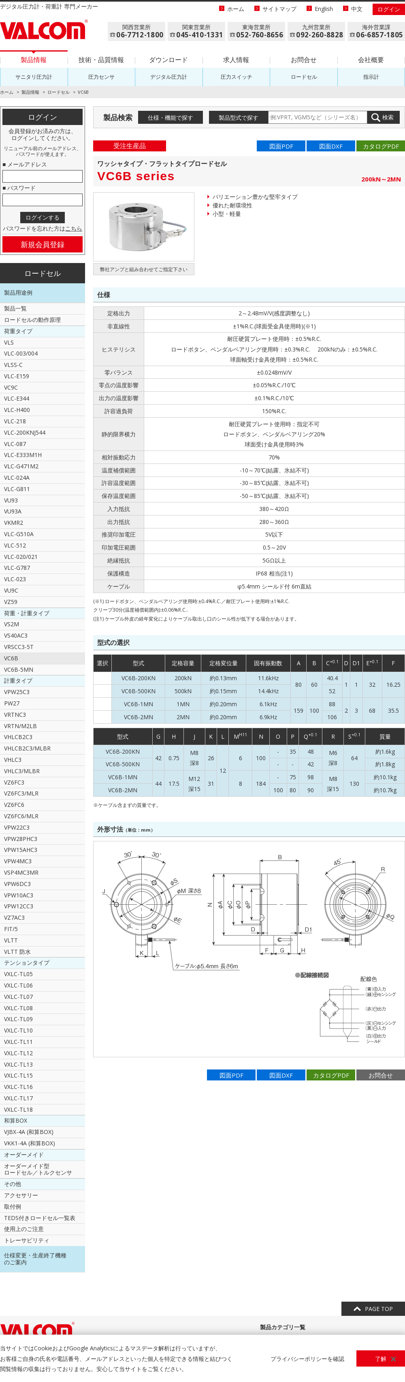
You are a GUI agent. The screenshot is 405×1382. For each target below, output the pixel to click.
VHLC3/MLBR (22, 771)
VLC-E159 (16, 376)
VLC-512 (15, 545)
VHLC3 (12, 759)
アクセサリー (21, 1195)
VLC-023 (15, 579)
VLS (9, 342)
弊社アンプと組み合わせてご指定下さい (144, 269)
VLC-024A (17, 477)
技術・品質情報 (101, 59)
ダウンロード (168, 59)
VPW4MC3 (18, 861)
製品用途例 (18, 292)
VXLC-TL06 (18, 985)
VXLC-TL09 (18, 1019)
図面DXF (331, 146)
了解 (380, 1359)
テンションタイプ (26, 962)
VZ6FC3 (14, 782)
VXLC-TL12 (18, 1053)
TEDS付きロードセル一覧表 (39, 1218)
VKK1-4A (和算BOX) (29, 1143)
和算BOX (15, 1120)
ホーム (235, 9)
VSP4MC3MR (21, 872)
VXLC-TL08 (18, 1008)
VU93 (11, 500)
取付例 (12, 1206)
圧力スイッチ (236, 76)
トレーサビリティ (26, 1240)
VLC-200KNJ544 (24, 432)
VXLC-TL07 (18, 996)
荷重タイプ (18, 331)
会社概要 (371, 59)
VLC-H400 (17, 410)
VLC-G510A (19, 534)
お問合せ (304, 59)
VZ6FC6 (14, 805)
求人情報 (236, 59)
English (324, 9)
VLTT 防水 (17, 951)
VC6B (11, 658)
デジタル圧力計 (168, 76)
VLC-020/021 (21, 557)
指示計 (371, 76)
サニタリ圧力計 (33, 76)
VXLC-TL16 (18, 1087)
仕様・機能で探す (170, 117)
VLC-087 (15, 444)
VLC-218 (15, 421)
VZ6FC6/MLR (21, 816)
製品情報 (34, 59)
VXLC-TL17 (18, 1098)
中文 (356, 9)
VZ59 (10, 602)
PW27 (11, 703)
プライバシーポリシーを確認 (307, 1359)
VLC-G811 (17, 489)
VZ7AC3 (14, 917)
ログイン (388, 9)
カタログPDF (381, 146)
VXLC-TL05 (18, 974)
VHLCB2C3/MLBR (27, 748)
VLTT (11, 940)
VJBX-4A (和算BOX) (28, 1132)
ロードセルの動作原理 (32, 319)
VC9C (11, 387)
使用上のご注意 (24, 1229)
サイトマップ (279, 9)
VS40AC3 (16, 635)
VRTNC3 (15, 714)
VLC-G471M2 (21, 466)
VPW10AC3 (18, 895)
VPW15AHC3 (20, 850)
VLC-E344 (16, 398)
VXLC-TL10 (18, 1030)
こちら (73, 228)
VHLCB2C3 (18, 737)
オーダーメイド (24, 1154)
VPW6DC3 (17, 884)
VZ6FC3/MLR (21, 793)
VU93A (12, 511)
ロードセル (304, 76)
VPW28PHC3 (20, 839)
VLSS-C (13, 365)
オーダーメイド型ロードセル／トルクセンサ (38, 1169)
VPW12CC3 (18, 906)
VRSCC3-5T (19, 647)
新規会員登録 (42, 244)
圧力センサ (101, 76)
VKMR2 (13, 522)
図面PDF (281, 146)
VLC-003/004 (21, 353)
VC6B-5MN (18, 669)
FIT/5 (11, 929)
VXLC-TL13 (18, 1064)
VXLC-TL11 (18, 1042)
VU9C (11, 590)
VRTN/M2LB (20, 726)
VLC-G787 (17, 567)
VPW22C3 (17, 827)
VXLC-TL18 (18, 1109)
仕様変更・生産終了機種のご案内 (35, 1258)
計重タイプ (18, 680)
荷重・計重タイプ (26, 613)
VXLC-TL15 (18, 1075)
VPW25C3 (17, 692)
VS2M (11, 624)
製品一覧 (15, 308)
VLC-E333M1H (23, 455)
